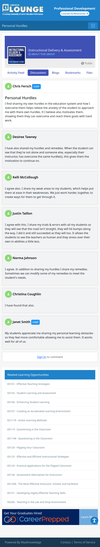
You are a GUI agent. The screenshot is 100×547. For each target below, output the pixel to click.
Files (89, 73)
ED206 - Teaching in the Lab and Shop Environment (36, 502)
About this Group (41, 54)
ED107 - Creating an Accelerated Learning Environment (39, 411)
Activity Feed (15, 73)
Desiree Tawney (25, 137)
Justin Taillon (22, 213)
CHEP (36, 86)
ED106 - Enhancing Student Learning (28, 402)
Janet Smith (21, 322)
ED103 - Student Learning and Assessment (31, 393)
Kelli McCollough (25, 177)
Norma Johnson (25, 258)
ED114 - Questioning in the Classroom (29, 429)
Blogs (55, 73)
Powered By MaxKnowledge (23, 542)
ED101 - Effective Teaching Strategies (28, 384)
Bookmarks (73, 73)
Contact (66, 542)
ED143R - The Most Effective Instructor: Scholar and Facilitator (42, 484)
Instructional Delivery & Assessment (55, 50)
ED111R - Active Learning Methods (27, 420)
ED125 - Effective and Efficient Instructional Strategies (38, 456)
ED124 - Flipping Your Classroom (26, 447)
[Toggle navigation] (93, 25)
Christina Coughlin (27, 294)
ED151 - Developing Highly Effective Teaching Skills (36, 493)
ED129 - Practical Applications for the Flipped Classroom (39, 465)
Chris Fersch (22, 86)
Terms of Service (84, 542)
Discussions (38, 73)
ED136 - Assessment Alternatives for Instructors (34, 474)
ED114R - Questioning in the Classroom (29, 438)
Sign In (41, 357)
